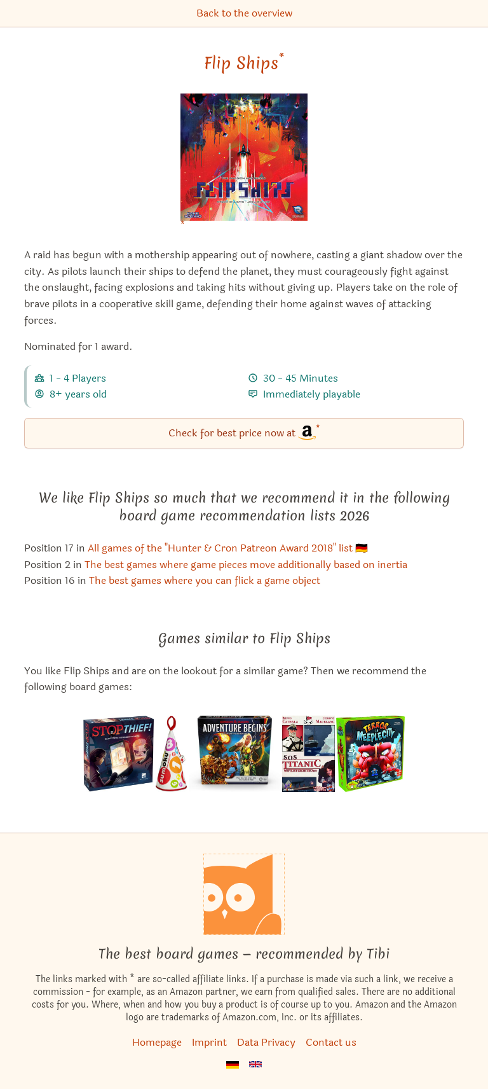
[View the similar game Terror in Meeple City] (370, 754)
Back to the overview (244, 13)
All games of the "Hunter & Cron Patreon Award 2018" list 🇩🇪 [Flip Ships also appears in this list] (228, 548)
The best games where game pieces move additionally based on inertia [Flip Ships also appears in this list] (246, 564)
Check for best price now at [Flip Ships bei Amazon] (244, 432)
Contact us (331, 1042)
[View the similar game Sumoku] (171, 754)
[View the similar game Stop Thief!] (118, 754)
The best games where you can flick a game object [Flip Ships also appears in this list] (204, 580)
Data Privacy (266, 1042)
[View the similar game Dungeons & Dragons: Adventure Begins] (235, 754)
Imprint (209, 1042)
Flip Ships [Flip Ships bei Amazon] (244, 63)
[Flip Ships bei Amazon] (244, 165)
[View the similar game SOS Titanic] (308, 754)
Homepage (157, 1042)
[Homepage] (244, 894)
